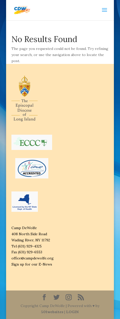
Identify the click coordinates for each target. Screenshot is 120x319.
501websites (52, 312)
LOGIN (72, 312)
